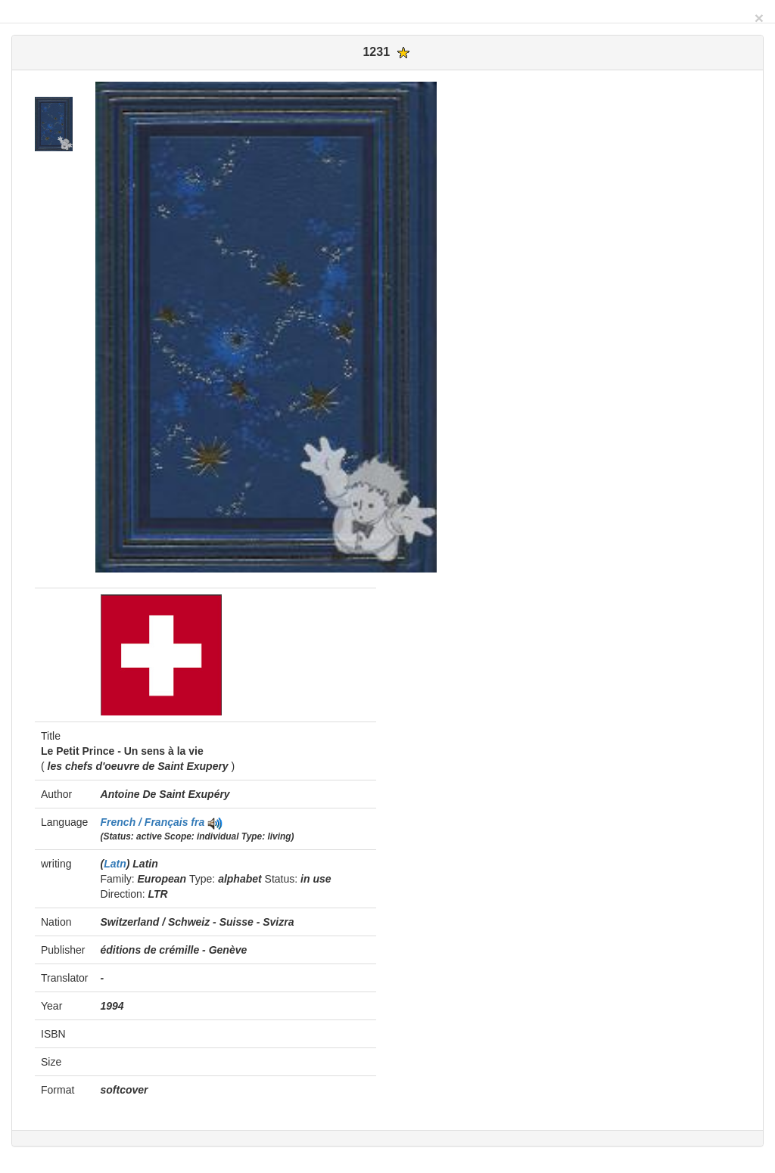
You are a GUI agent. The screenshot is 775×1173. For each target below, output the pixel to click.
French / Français (146, 822)
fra (197, 822)
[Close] (759, 18)
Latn (115, 864)
